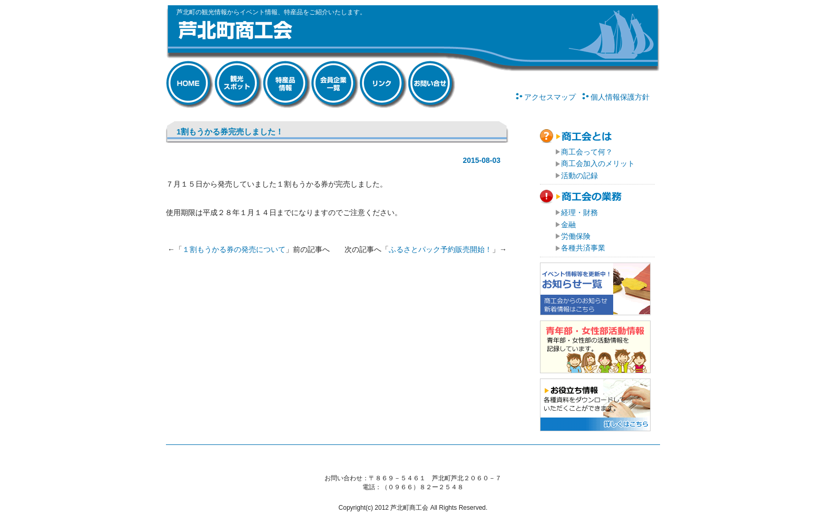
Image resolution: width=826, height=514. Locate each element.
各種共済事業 (583, 248)
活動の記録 (579, 175)
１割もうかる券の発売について (234, 249)
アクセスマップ (550, 97)
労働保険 (576, 236)
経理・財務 (579, 212)
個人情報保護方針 (620, 97)
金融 (568, 224)
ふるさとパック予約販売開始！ (440, 249)
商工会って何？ (587, 152)
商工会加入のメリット (598, 163)
